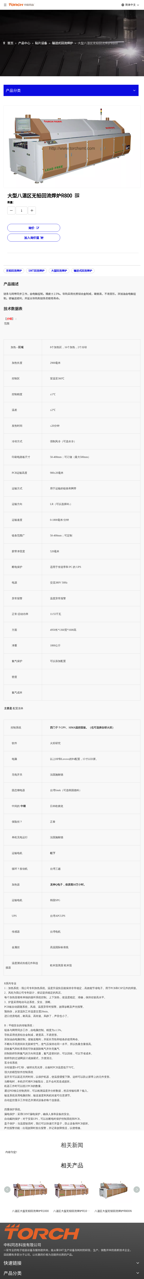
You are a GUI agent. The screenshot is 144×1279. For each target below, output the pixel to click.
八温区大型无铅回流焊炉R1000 (30, 1211)
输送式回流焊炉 (83, 270)
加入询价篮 (33, 237)
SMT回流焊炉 (36, 270)
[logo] (42, 1232)
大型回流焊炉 (59, 270)
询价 (33, 228)
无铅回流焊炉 (14, 270)
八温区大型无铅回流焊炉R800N (113, 1211)
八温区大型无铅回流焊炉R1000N (72, 1211)
